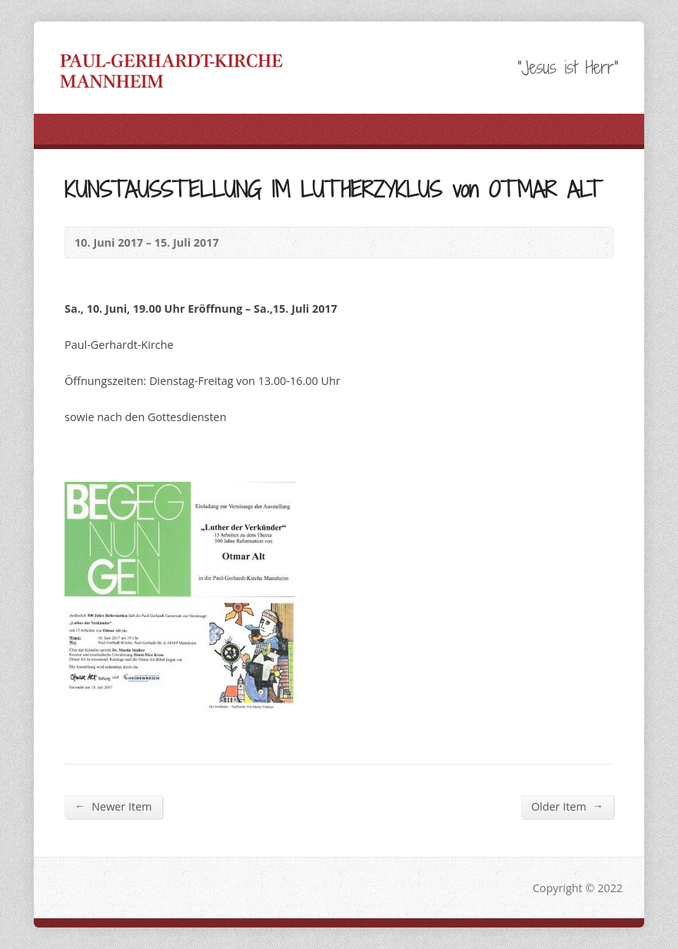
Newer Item (113, 806)
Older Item (567, 806)
